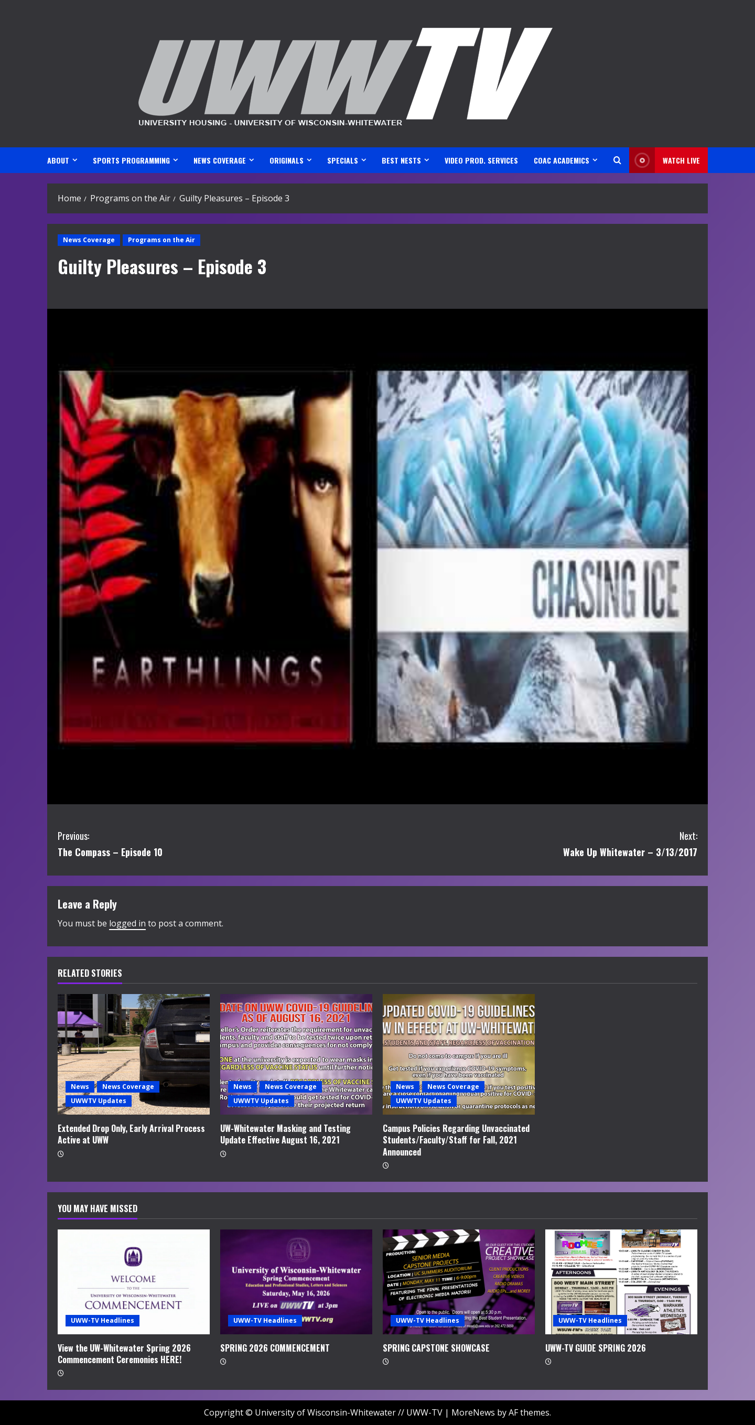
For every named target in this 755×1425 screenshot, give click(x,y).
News (80, 1086)
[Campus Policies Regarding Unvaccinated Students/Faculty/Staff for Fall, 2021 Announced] (459, 1054)
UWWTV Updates (98, 1100)
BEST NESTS (401, 160)
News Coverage (89, 239)
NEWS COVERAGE (219, 160)
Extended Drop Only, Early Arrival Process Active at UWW (131, 1134)
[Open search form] (617, 160)
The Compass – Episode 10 (218, 843)
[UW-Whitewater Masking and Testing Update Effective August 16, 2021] (296, 1054)
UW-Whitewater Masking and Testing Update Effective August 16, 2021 (285, 1134)
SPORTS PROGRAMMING (131, 160)
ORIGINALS (286, 160)
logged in (127, 923)
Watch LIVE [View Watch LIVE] (664, 160)
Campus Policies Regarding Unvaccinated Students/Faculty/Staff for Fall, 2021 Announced (456, 1140)
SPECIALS (342, 160)
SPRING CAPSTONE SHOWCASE (436, 1348)
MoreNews (473, 1412)
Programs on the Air (161, 239)
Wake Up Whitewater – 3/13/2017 (537, 843)
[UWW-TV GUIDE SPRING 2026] (621, 1281)
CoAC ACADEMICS (561, 160)
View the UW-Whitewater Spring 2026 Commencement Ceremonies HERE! (124, 1354)
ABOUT (58, 160)
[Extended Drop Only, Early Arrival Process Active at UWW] (134, 1054)
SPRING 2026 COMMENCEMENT (275, 1348)
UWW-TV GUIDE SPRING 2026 (595, 1348)
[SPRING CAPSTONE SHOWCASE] (459, 1281)
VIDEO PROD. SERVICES (481, 160)
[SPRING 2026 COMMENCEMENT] (296, 1281)
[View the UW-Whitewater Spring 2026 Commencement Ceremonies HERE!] (134, 1281)
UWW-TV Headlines (102, 1320)
